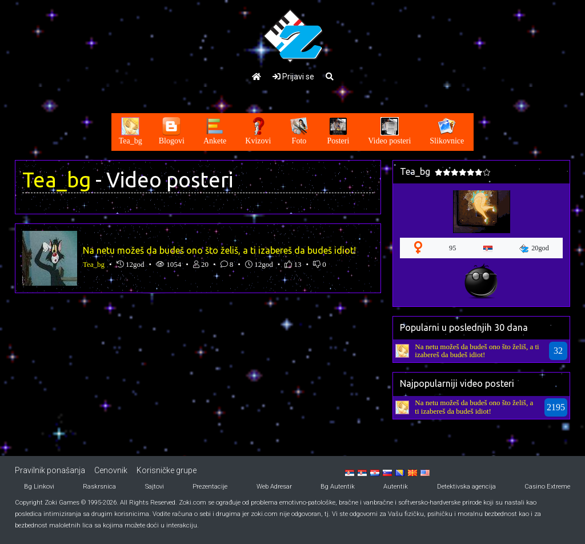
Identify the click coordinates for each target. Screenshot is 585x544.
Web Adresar (274, 486)
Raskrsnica (99, 486)
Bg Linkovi (39, 486)
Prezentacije (210, 486)
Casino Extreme (547, 486)
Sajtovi (154, 486)
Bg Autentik (337, 486)
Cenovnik (110, 470)
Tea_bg (56, 179)
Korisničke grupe (167, 470)
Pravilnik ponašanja (50, 470)
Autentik (395, 486)
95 (452, 248)
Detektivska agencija (466, 486)
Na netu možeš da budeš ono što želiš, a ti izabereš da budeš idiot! (219, 250)
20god (534, 248)
